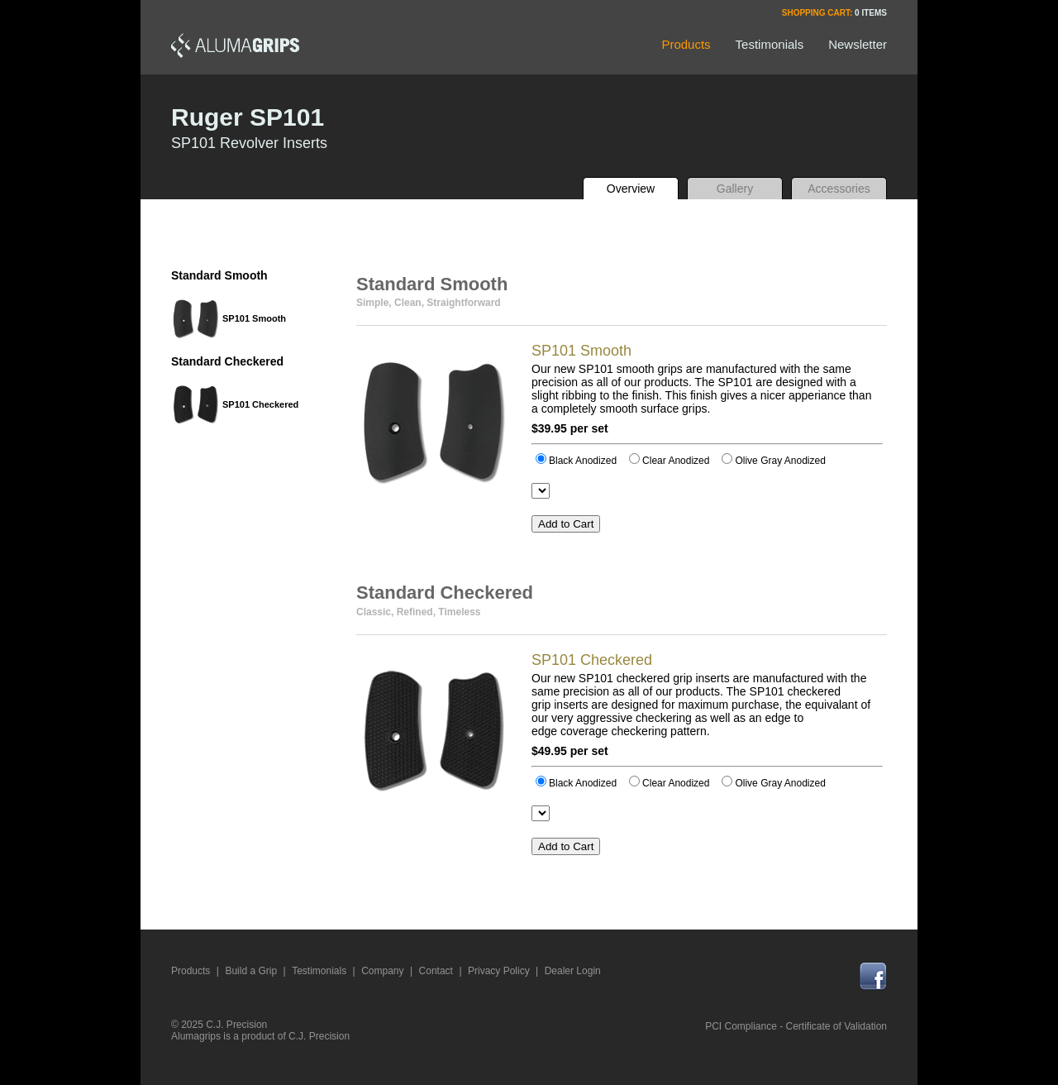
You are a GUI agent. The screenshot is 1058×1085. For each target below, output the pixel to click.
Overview (631, 188)
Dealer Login (573, 971)
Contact (436, 971)
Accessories (839, 188)
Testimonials (319, 971)
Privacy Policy (499, 971)
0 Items (871, 12)
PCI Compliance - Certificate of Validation (796, 1026)
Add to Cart (565, 524)
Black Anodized (576, 460)
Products (190, 971)
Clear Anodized (669, 460)
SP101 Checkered (260, 404)
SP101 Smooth (254, 318)
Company (382, 971)
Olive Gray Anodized (773, 460)
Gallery (735, 188)
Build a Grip (251, 971)
